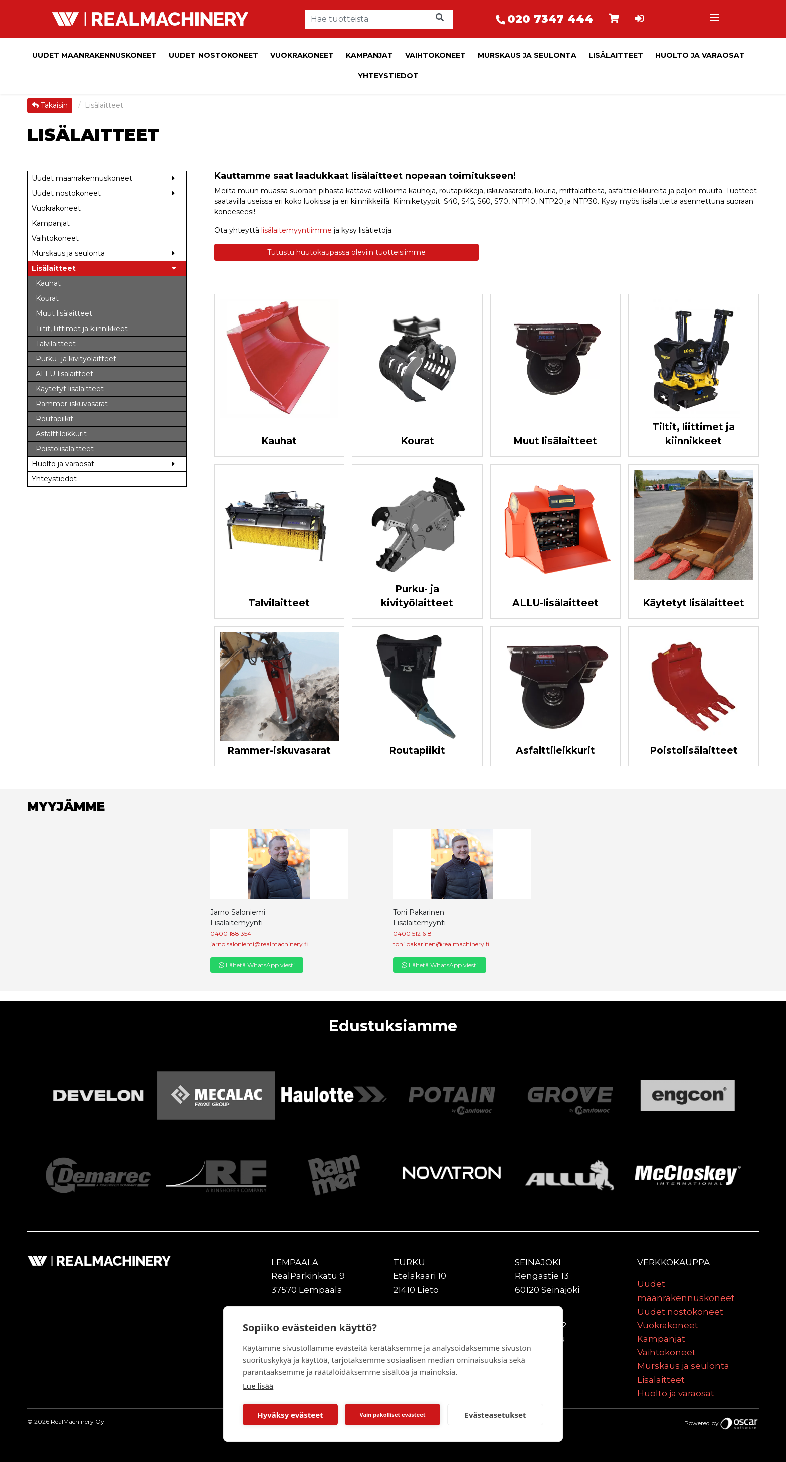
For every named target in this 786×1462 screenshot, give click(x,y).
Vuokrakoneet (302, 55)
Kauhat (279, 441)
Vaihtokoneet (435, 55)
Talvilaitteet (279, 603)
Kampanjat (369, 55)
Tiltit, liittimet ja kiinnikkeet (693, 434)
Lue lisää (258, 1386)
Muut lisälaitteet (555, 441)
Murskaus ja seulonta (527, 55)
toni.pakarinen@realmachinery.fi (441, 944)
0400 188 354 (230, 933)
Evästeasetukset (495, 1415)
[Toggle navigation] (715, 19)
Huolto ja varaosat (700, 55)
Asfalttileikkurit (555, 750)
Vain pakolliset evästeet (392, 1414)
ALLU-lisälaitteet (555, 603)
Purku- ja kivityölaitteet (417, 596)
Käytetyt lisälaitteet (693, 603)
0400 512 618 (412, 933)
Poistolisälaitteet (694, 750)
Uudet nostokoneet (213, 55)
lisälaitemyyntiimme (296, 230)
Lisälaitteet (615, 55)
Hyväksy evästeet (290, 1415)
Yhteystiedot (388, 75)
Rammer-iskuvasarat (279, 750)
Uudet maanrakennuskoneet (94, 55)
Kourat (417, 441)
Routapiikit (417, 750)
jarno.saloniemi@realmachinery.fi (259, 944)
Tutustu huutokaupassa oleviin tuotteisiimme (346, 252)
